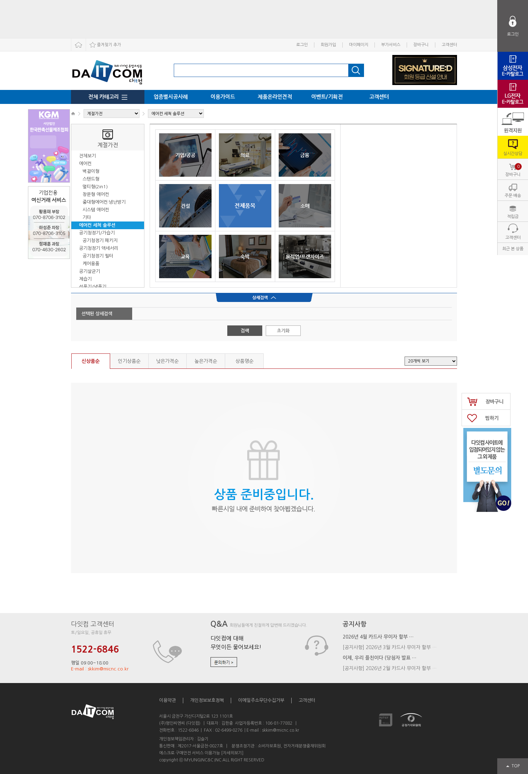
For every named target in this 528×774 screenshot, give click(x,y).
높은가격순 (205, 361)
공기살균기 (89, 271)
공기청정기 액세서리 (98, 248)
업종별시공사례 (171, 96)
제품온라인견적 (275, 96)
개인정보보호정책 (207, 700)
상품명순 (244, 361)
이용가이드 (223, 96)
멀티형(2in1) (95, 186)
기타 (87, 217)
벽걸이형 (91, 171)
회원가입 (328, 45)
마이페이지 (358, 45)
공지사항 (354, 624)
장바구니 (421, 45)
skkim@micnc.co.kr (280, 730)
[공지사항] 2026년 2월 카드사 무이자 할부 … (390, 668)
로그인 (302, 45)
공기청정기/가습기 (97, 233)
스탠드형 (91, 179)
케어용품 (91, 263)
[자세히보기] (232, 753)
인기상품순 (129, 361)
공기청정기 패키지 (100, 240)
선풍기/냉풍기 (92, 286)
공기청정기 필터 (98, 256)
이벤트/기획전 (327, 96)
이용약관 (167, 700)
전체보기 (87, 156)
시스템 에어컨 (96, 209)
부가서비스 (390, 45)
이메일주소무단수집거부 (261, 700)
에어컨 (85, 163)
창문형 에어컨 (96, 194)
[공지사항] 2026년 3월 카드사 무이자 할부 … (390, 647)
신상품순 (90, 361)
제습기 (85, 279)
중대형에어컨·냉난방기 (104, 202)
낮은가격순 (167, 361)
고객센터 (449, 45)
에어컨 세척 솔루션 (97, 225)
